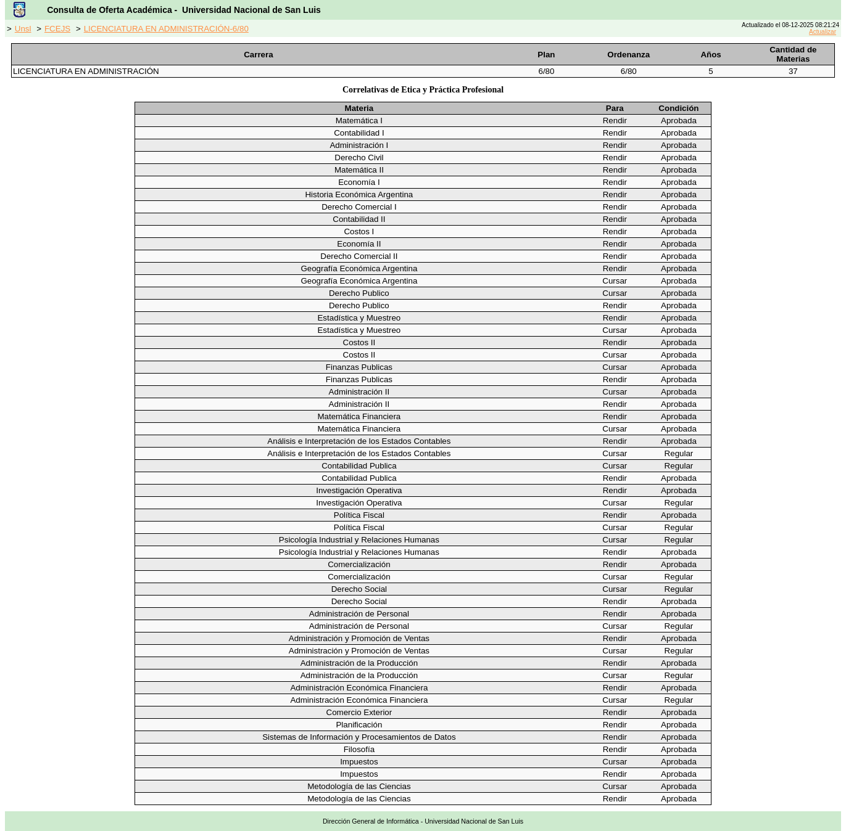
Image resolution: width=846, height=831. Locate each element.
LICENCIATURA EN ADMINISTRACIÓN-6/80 (166, 28)
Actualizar (822, 31)
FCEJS (57, 28)
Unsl (23, 28)
